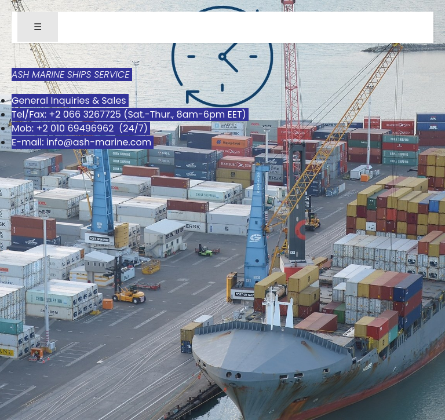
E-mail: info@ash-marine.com (83, 142)
